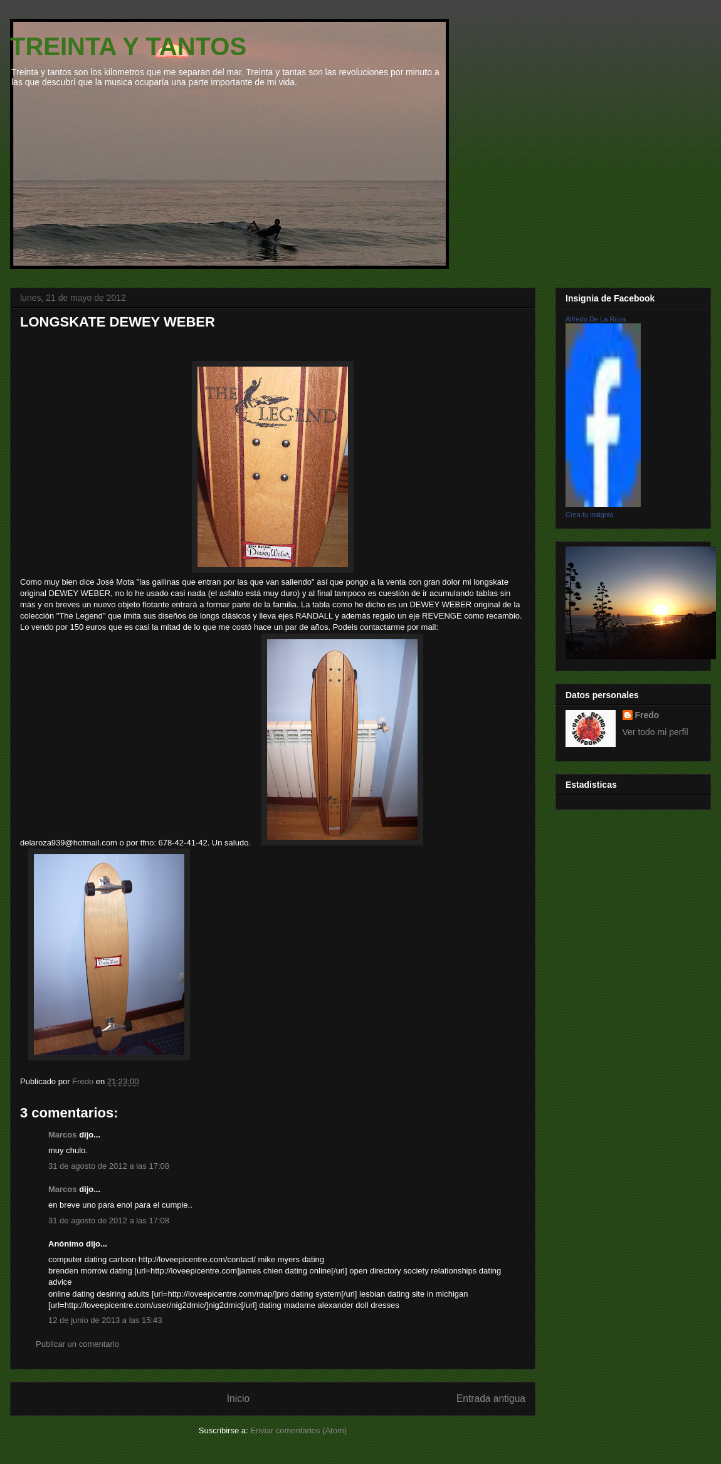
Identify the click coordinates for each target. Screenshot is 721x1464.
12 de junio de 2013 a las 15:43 (105, 1320)
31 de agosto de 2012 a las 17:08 (108, 1166)
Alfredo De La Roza (596, 319)
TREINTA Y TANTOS (128, 46)
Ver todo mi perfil (655, 732)
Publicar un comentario (77, 1344)
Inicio (238, 1398)
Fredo (647, 715)
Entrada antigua (490, 1398)
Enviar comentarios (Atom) (298, 1430)
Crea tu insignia (589, 514)
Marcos (62, 1134)
